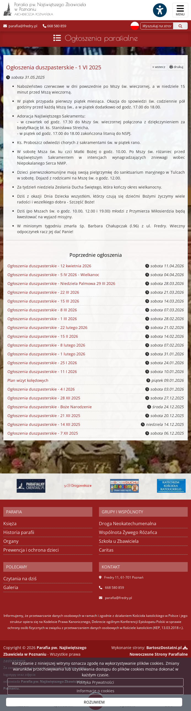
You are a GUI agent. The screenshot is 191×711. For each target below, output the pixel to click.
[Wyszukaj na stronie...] (156, 25)
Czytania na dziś (20, 579)
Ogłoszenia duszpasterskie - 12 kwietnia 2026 (48, 266)
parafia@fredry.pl (22, 25)
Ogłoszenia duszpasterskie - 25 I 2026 (41, 363)
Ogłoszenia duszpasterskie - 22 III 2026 (42, 292)
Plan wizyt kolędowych (27, 380)
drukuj (176, 66)
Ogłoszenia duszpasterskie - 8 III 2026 (41, 310)
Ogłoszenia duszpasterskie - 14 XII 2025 (43, 424)
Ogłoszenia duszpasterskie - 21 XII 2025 (43, 415)
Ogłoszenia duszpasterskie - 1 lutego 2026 (45, 354)
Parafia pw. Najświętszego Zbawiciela (44, 9)
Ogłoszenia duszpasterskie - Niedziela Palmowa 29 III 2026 (60, 283)
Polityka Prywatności (95, 682)
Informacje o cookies (95, 690)
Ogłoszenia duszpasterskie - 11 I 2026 (41, 371)
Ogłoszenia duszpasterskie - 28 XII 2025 (43, 398)
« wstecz (158, 66)
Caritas (106, 550)
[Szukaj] (180, 25)
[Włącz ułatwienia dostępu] (159, 10)
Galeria (10, 587)
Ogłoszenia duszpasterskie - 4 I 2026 (40, 389)
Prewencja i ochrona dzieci (31, 550)
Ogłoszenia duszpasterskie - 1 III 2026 (41, 319)
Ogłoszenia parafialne (101, 37)
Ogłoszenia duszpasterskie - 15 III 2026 (42, 301)
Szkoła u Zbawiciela (119, 541)
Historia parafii (18, 532)
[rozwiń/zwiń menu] (180, 10)
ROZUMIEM (94, 702)
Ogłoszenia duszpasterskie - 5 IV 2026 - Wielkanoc (52, 275)
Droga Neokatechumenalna (127, 524)
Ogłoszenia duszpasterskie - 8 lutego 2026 (45, 345)
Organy (10, 541)
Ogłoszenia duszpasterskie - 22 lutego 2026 (46, 327)
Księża (10, 524)
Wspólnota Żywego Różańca (128, 532)
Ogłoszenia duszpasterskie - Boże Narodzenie (49, 407)
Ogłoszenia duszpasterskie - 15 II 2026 (42, 336)
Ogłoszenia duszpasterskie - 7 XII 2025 (42, 433)
